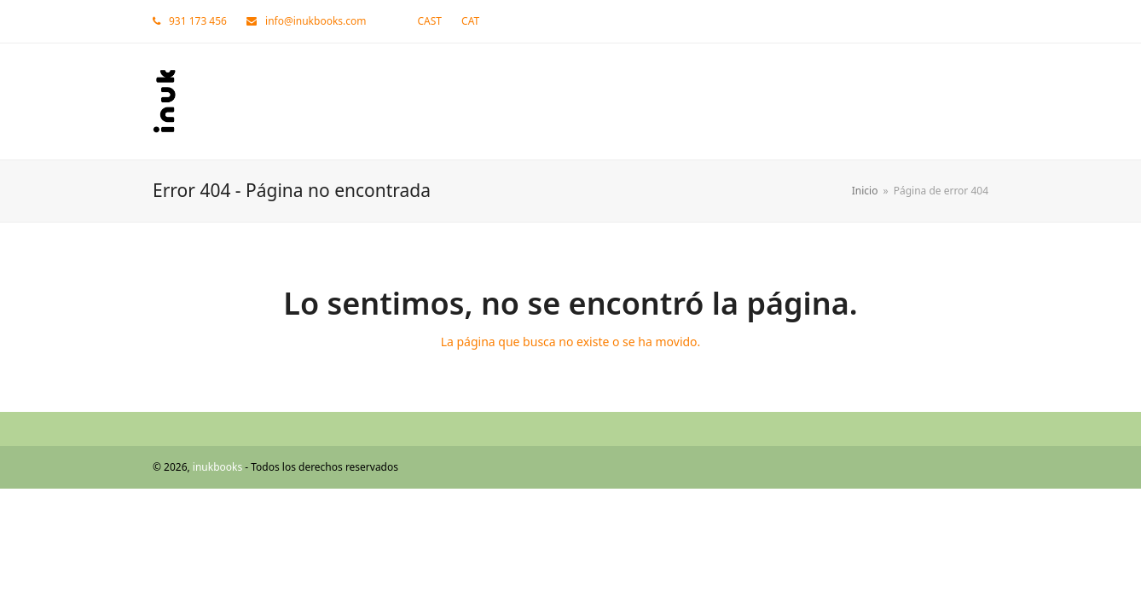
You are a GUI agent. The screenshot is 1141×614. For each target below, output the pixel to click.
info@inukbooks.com (315, 21)
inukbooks (217, 467)
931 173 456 (198, 21)
